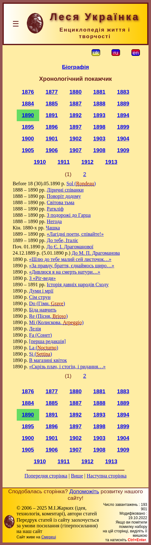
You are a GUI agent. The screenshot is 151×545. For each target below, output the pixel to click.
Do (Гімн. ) (47, 303)
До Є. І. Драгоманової (69, 246)
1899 (123, 127)
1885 (51, 103)
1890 (28, 115)
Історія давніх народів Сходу (78, 284)
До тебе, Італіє (62, 240)
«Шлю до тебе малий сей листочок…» (70, 259)
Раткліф (55, 208)
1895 (28, 127)
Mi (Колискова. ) (56, 322)
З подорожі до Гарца (69, 215)
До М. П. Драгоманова (96, 253)
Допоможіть (84, 491)
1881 (99, 92)
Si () (40, 354)
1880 (75, 92)
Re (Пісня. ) (48, 316)
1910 (40, 162)
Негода (54, 221)
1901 (51, 138)
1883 (123, 92)
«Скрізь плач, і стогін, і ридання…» (67, 366)
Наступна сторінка (106, 475)
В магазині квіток (48, 360)
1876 (28, 92)
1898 (99, 127)
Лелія (35, 328)
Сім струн (40, 297)
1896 (51, 127)
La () (43, 347)
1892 (75, 115)
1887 (75, 103)
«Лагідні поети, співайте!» (75, 234)
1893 (99, 115)
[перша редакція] (47, 341)
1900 (28, 138)
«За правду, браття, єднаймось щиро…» (71, 265)
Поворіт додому (64, 196)
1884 (28, 103)
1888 (99, 103)
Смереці (48, 537)
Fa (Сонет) (40, 335)
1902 (75, 138)
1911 (63, 162)
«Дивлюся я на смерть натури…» (64, 272)
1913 (111, 162)
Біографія (75, 67)
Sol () (81, 183)
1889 (123, 103)
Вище (77, 475)
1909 (123, 150)
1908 (99, 150)
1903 (99, 138)
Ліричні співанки (65, 190)
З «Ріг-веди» (42, 278)
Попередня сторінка (45, 475)
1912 (87, 162)
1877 (51, 92)
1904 (123, 138)
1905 (28, 150)
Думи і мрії (41, 290)
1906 (51, 150)
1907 (75, 150)
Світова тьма (60, 202)
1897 (75, 127)
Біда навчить (42, 309)
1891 (51, 115)
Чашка (53, 227)
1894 (123, 115)
